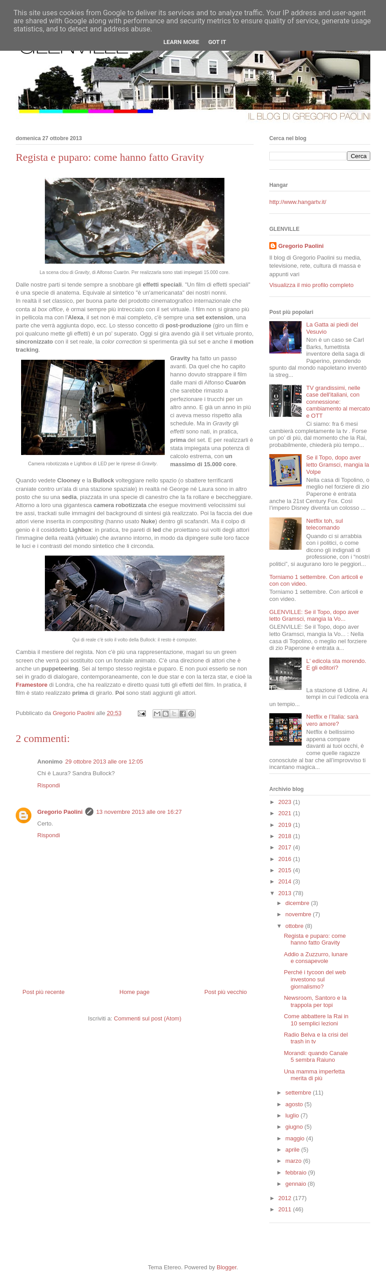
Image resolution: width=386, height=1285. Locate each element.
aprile (293, 1149)
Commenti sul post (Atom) (147, 1018)
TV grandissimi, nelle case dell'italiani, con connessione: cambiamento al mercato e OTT (338, 401)
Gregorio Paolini (60, 811)
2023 (285, 802)
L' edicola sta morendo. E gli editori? (336, 664)
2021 (285, 813)
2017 (285, 847)
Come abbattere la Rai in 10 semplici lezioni (316, 1020)
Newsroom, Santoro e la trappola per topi (315, 1001)
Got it (217, 42)
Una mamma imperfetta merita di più (314, 1075)
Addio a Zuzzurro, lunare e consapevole (315, 958)
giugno (295, 1126)
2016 (285, 859)
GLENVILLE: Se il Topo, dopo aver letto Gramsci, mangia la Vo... (314, 616)
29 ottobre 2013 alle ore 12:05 (104, 761)
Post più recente (43, 992)
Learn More (181, 42)
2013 (285, 893)
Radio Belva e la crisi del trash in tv (315, 1038)
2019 (285, 824)
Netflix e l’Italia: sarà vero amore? (332, 720)
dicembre (298, 903)
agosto (295, 1104)
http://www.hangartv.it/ (297, 202)
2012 (285, 1198)
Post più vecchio (225, 992)
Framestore (32, 684)
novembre (299, 914)
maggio (295, 1138)
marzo (294, 1160)
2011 (285, 1209)
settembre (299, 1092)
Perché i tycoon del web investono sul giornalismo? (315, 979)
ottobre (295, 926)
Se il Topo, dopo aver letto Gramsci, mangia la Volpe (337, 464)
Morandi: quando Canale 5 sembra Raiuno (315, 1057)
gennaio (296, 1183)
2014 (285, 881)
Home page (134, 992)
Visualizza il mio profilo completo (311, 285)
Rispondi (48, 785)
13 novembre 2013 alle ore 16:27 (139, 811)
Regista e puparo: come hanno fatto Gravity (315, 939)
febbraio (296, 1172)
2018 (285, 836)
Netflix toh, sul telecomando (324, 524)
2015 (285, 870)
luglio (293, 1115)
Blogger (227, 1267)
